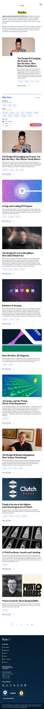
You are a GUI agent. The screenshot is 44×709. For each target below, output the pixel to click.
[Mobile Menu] (35, 4)
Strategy (10, 115)
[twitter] (10, 685)
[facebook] (7, 685)
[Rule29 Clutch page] (12, 693)
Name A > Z (7, 123)
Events (30, 115)
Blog (10, 105)
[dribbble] (18, 685)
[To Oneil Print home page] (8, 698)
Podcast (4, 105)
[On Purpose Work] (5, 693)
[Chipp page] (21, 693)
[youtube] (25, 685)
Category (5, 101)
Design (4, 115)
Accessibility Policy (23, 707)
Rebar (11, 707)
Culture (37, 81)
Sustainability (29, 112)
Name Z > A (7, 125)
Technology (24, 115)
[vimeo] (21, 685)
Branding (36, 112)
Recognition (17, 115)
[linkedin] (3, 685)
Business (27, 81)
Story (32, 81)
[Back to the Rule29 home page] (22, 4)
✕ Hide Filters (37, 97)
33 (27, 624)
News (14, 105)
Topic (4, 108)
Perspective (20, 81)
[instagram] (14, 685)
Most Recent (7, 121)
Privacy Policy (16, 707)
